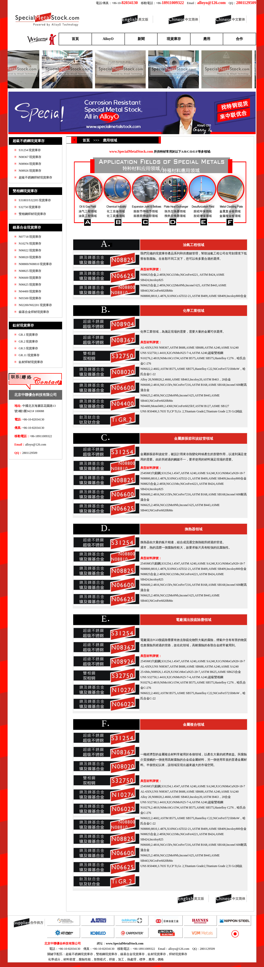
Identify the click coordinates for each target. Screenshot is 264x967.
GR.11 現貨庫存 (29, 355)
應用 (206, 39)
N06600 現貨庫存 (30, 277)
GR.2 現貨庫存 (28, 341)
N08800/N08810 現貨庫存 (35, 264)
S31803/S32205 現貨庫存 (35, 200)
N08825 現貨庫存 (30, 271)
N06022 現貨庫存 (30, 250)
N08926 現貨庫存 (30, 170)
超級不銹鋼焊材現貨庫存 (35, 177)
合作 (239, 39)
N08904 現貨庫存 (30, 164)
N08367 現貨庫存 (30, 157)
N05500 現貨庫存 (30, 298)
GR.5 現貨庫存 (28, 348)
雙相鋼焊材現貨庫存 (32, 214)
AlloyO (108, 39)
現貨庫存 (174, 39)
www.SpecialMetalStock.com (124, 943)
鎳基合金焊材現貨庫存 (34, 312)
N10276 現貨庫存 (30, 243)
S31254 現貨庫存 (30, 150)
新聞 (141, 39)
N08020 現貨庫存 (30, 257)
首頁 (75, 39)
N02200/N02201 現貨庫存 (35, 305)
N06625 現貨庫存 (30, 284)
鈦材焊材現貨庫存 (31, 362)
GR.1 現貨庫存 (28, 334)
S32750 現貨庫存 (30, 207)
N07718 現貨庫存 (30, 236)
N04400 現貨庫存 (30, 291)
